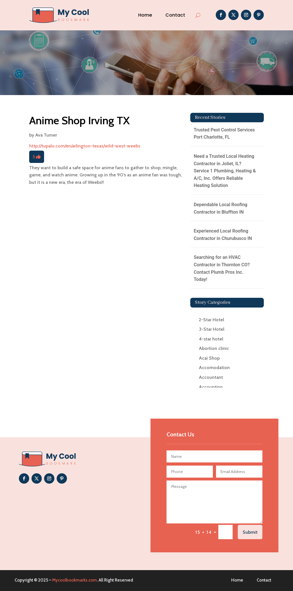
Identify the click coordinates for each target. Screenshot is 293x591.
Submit (250, 532)
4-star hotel (211, 339)
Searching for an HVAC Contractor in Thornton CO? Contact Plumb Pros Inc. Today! (222, 268)
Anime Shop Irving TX (79, 120)
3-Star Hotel (211, 329)
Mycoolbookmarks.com (74, 580)
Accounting (211, 387)
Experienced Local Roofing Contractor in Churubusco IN (223, 234)
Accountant (211, 377)
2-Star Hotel (211, 319)
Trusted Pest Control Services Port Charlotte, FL (224, 133)
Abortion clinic (214, 348)
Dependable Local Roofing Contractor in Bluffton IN (221, 208)
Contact (175, 15)
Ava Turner (46, 135)
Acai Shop (209, 358)
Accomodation (214, 367)
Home (145, 15)
